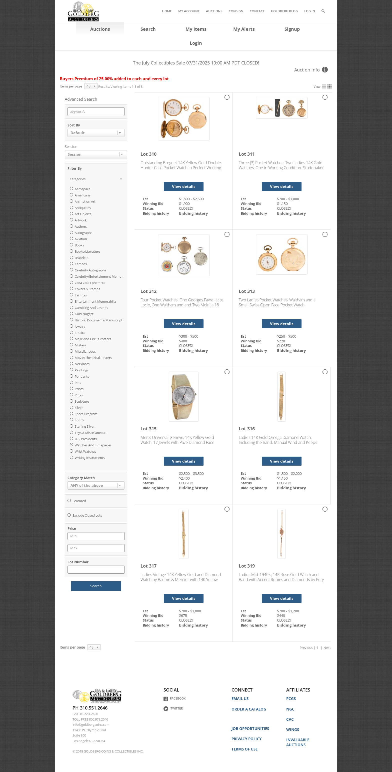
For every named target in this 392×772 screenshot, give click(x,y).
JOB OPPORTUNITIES (250, 728)
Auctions (100, 29)
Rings (79, 395)
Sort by (74, 125)
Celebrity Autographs (90, 270)
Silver (79, 407)
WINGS (292, 729)
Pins (78, 382)
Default (77, 132)
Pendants (82, 376)
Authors (81, 226)
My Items (196, 29)
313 (251, 291)
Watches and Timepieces (93, 445)
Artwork (81, 220)
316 (251, 429)
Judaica (80, 332)
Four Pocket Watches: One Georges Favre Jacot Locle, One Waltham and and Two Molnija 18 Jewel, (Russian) (181, 302)
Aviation (81, 239)
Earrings (81, 295)
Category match (81, 478)
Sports (79, 420)
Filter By (75, 169)
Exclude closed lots (87, 515)
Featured (79, 501)
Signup (292, 29)
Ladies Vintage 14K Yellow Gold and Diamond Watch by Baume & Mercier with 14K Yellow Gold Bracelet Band (180, 577)
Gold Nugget (84, 314)
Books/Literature (87, 251)
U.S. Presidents (86, 439)
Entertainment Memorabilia (95, 301)
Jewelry (80, 326)
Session (71, 147)
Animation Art (85, 201)
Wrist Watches (85, 451)
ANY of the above (86, 485)
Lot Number (78, 562)
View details (183, 186)
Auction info (307, 70)
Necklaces (82, 364)
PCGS (291, 698)
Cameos (81, 264)
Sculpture (82, 401)
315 (152, 429)
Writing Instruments (90, 457)
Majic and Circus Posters (93, 339)
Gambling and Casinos (91, 307)
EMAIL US (240, 698)
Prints (79, 389)
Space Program (86, 414)
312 (152, 291)
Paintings (81, 370)
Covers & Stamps (87, 289)
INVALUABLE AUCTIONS (297, 742)
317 (152, 566)
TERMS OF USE (245, 749)
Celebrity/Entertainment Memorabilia (102, 276)
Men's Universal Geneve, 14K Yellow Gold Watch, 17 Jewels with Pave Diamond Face (177, 440)
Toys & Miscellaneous (90, 432)
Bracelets (81, 257)
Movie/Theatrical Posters (93, 357)
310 (152, 154)
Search (148, 29)
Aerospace (82, 189)
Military (80, 345)
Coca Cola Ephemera (90, 282)
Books (79, 245)
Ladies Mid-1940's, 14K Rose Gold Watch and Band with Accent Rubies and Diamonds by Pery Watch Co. (281, 577)
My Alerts (244, 29)
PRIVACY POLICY (247, 738)
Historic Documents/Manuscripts (99, 320)
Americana (82, 195)
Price (72, 529)
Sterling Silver (85, 426)
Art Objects (83, 214)
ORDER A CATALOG (249, 709)
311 (251, 154)
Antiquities (83, 207)
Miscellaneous (85, 351)
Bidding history (193, 213)
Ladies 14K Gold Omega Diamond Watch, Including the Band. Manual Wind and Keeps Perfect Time (278, 440)
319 (251, 566)
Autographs (83, 232)
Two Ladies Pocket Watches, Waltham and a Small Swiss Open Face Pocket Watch (277, 302)
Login (196, 43)
